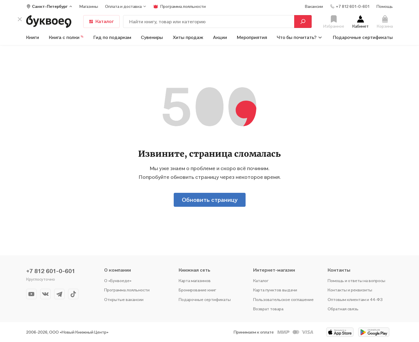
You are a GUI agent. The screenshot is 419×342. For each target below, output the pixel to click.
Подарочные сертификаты (363, 37)
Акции (220, 37)
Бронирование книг (197, 289)
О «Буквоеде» (118, 280)
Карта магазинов (195, 280)
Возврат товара (268, 308)
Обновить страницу (209, 199)
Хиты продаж (188, 37)
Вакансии (314, 6)
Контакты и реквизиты (350, 289)
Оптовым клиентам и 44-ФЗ (355, 299)
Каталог (101, 21)
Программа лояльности (127, 289)
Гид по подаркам (112, 37)
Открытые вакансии (123, 299)
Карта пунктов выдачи (275, 289)
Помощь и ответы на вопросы (356, 280)
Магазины (88, 6)
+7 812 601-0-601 (50, 271)
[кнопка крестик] (20, 19)
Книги (32, 37)
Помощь (385, 6)
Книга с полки (66, 37)
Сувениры (152, 37)
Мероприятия (252, 37)
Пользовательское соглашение (283, 299)
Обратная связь (343, 308)
